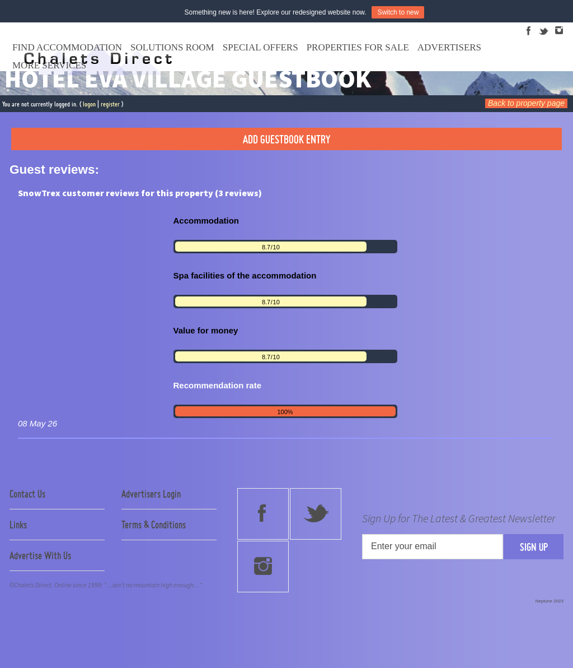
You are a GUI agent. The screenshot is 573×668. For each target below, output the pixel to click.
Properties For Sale (358, 47)
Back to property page (526, 103)
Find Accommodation (67, 47)
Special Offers (260, 47)
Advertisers (449, 47)
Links (18, 524)
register (110, 104)
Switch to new (398, 12)
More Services (49, 65)
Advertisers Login (151, 494)
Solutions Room (172, 47)
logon (89, 104)
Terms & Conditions (153, 524)
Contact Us (27, 494)
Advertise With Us (40, 555)
